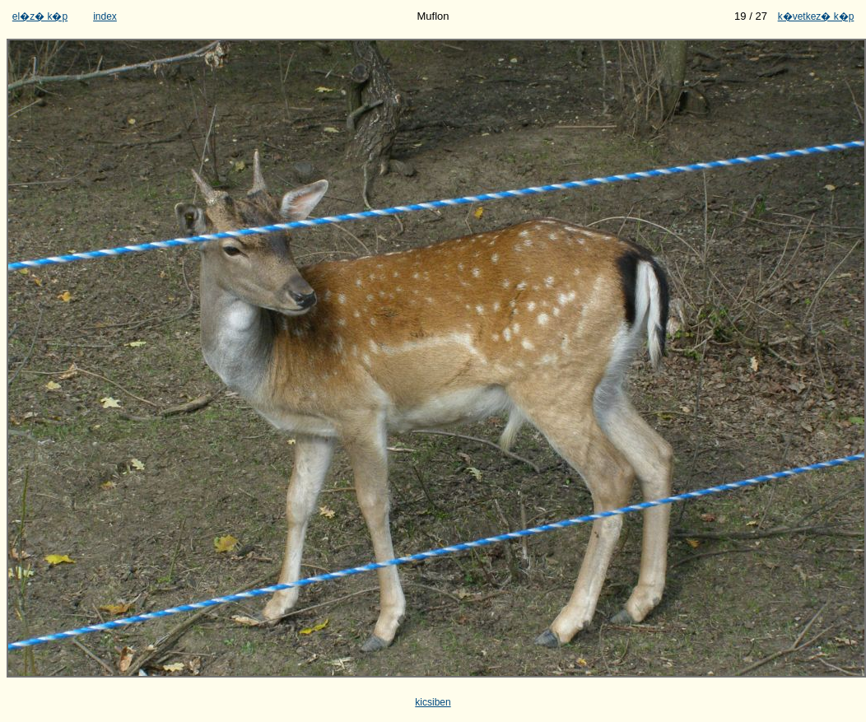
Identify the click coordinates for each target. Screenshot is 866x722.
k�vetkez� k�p (816, 16)
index (105, 16)
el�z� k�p (40, 16)
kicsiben (432, 702)
